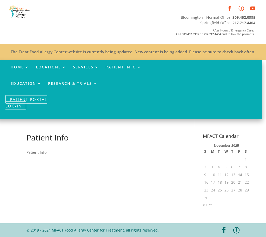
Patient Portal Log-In (26, 102)
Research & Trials (70, 84)
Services (83, 67)
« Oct (207, 204)
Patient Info (120, 67)
